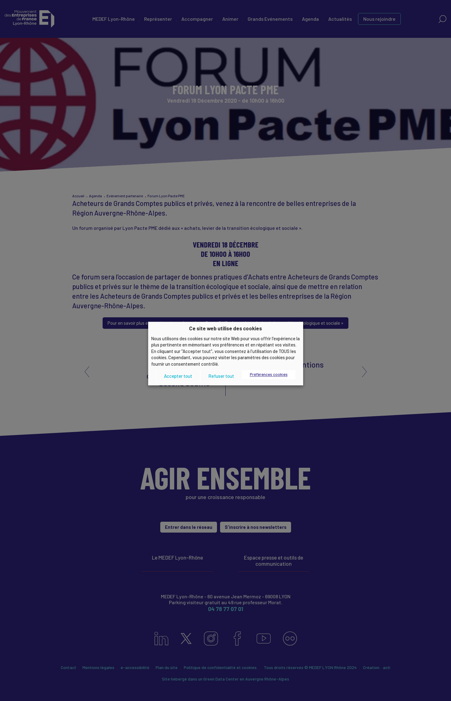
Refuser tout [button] (221, 376)
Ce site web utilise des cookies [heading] (225, 328)
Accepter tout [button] (178, 376)
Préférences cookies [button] (269, 374)
